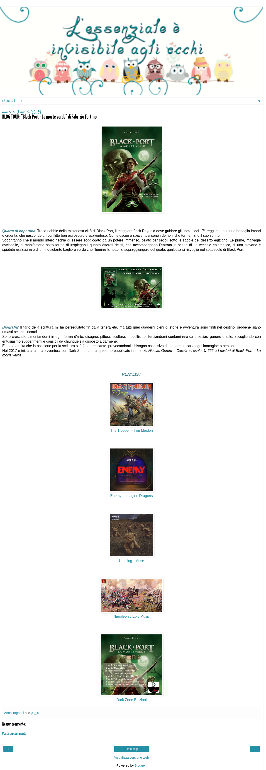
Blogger (140, 765)
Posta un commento (14, 734)
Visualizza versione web (131, 757)
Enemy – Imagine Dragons (131, 496)
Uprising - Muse (131, 561)
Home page (131, 749)
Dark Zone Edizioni (131, 700)
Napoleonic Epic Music (131, 616)
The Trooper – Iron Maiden (131, 430)
